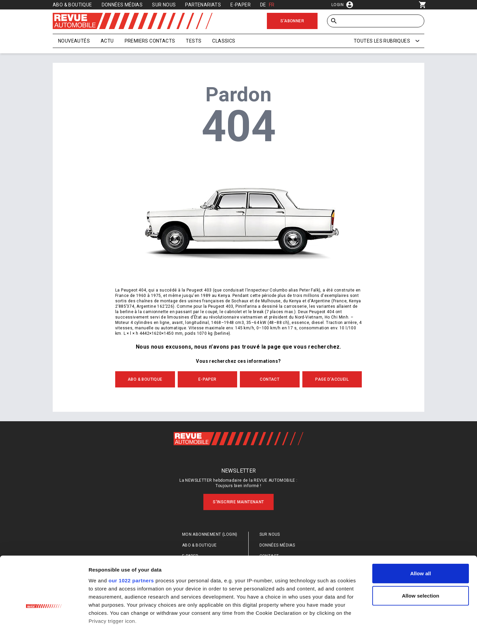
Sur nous (164, 4)
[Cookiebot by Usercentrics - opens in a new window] (43, 618)
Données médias (122, 4)
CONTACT (269, 379)
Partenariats (203, 4)
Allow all (420, 528)
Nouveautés (74, 41)
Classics (223, 41)
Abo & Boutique (72, 4)
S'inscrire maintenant (238, 502)
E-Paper (240, 4)
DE (263, 4)
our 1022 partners (131, 534)
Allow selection (421, 550)
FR (272, 4)
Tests (193, 41)
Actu (107, 41)
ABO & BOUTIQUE (145, 379)
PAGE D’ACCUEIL (332, 379)
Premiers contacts (150, 41)
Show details (354, 618)
